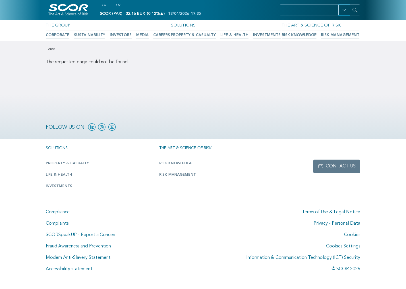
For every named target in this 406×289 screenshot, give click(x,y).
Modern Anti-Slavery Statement (78, 257)
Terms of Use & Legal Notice (331, 212)
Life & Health (227, 34)
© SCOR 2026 (346, 269)
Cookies (352, 235)
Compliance (58, 212)
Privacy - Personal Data (337, 223)
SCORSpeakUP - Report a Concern (81, 235)
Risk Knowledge (295, 34)
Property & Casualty (190, 34)
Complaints (57, 223)
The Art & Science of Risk (306, 25)
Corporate (57, 34)
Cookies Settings (343, 246)
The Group (56, 25)
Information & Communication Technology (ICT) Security (303, 257)
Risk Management (332, 34)
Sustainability (86, 34)
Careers (151, 34)
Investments (257, 34)
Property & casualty (66, 163)
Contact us (341, 166)
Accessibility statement (69, 269)
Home (50, 49)
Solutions (181, 25)
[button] (344, 10)
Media (133, 34)
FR (104, 5)
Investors (114, 34)
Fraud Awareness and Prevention (78, 246)
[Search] (355, 10)
